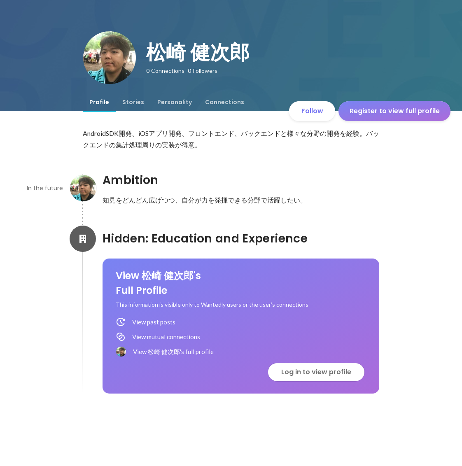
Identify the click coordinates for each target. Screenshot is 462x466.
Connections (224, 102)
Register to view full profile (395, 111)
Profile (99, 102)
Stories (133, 102)
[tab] (99, 102)
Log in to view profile (316, 372)
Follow (312, 111)
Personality (174, 102)
